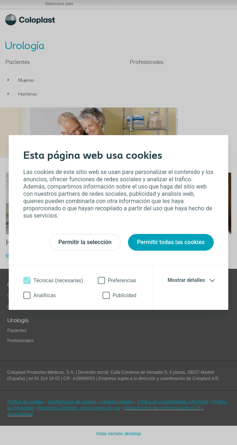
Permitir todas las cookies (171, 242)
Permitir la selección (85, 242)
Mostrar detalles (186, 280)
